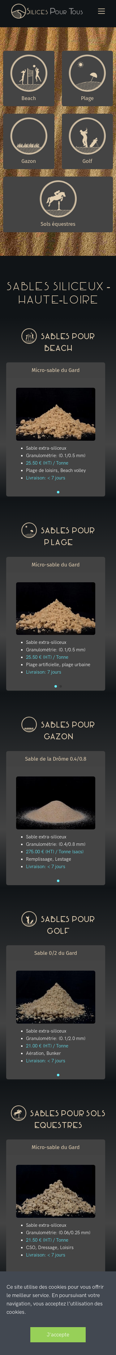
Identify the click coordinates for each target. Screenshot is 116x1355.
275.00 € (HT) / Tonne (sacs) (55, 852)
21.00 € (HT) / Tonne (47, 1046)
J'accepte (58, 1334)
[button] (58, 492)
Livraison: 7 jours (43, 672)
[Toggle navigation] (101, 11)
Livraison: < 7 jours (45, 478)
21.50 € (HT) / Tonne (47, 1240)
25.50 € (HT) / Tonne (47, 463)
